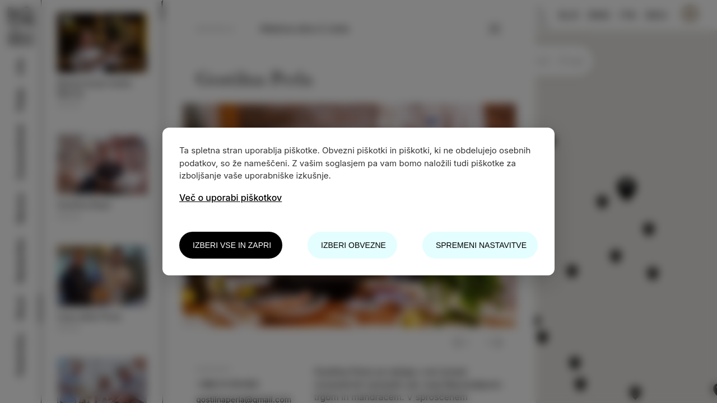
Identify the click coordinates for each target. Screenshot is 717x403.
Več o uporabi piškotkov (230, 197)
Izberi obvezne (353, 245)
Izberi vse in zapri (232, 245)
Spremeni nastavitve (481, 245)
